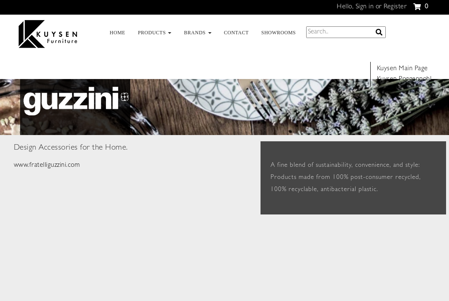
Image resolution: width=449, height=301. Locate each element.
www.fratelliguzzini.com (47, 165)
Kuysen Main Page (402, 69)
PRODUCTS (154, 33)
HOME (117, 33)
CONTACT (236, 33)
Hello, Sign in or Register (372, 7)
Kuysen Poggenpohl (404, 79)
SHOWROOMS (278, 33)
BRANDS (197, 33)
